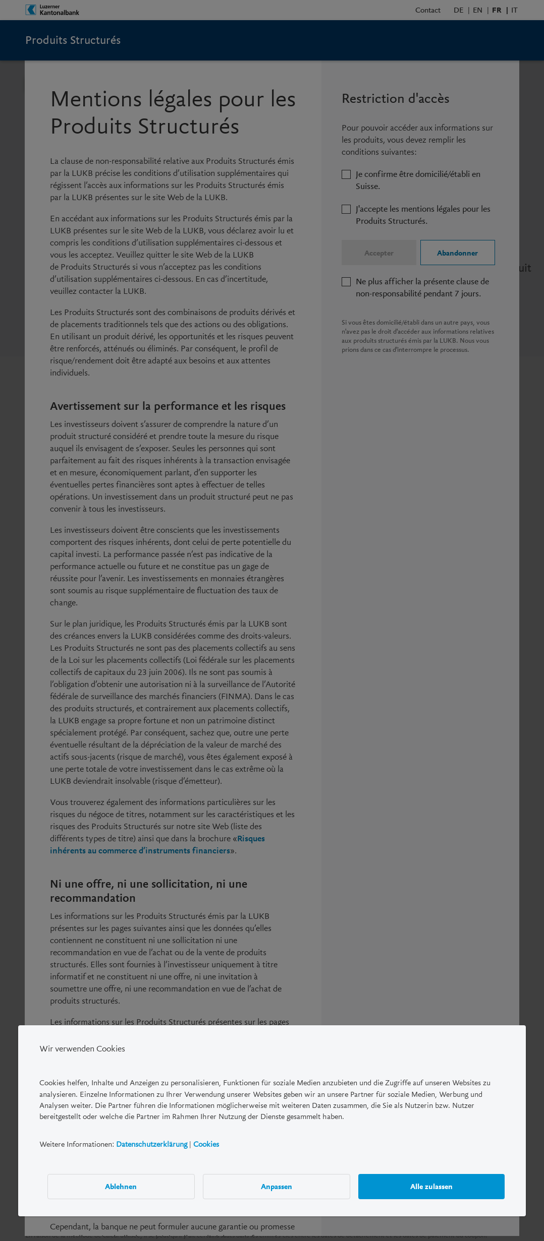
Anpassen (276, 1186)
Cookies (206, 1143)
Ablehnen (121, 1186)
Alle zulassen (431, 1186)
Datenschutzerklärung (151, 1143)
